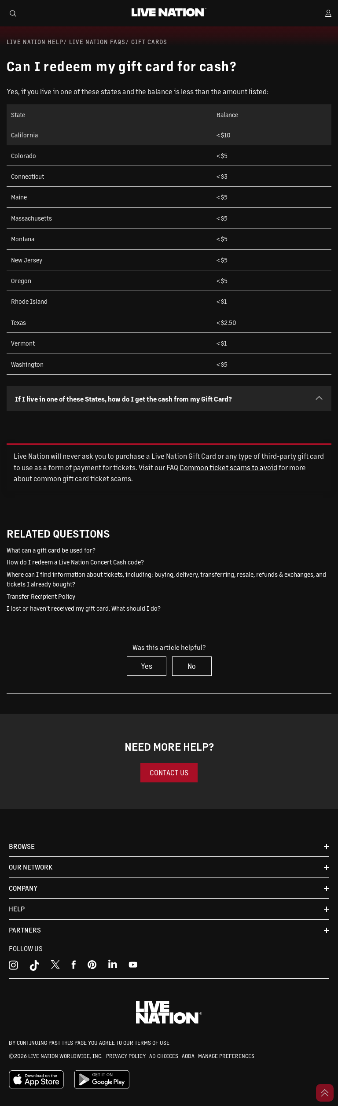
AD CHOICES (163, 1055)
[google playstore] (101, 1086)
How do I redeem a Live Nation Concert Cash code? (75, 562)
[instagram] (13, 966)
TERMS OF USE (152, 1042)
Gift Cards (149, 41)
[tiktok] (34, 966)
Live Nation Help (35, 41)
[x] (55, 966)
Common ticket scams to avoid (228, 467)
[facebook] (73, 966)
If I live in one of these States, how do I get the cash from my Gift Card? (123, 398)
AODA (188, 1055)
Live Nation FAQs (97, 41)
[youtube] (92, 966)
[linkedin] (112, 966)
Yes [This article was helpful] (146, 666)
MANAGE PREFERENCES (226, 1055)
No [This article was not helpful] (191, 666)
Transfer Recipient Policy (41, 596)
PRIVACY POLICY (126, 1055)
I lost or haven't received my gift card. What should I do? (84, 608)
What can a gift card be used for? (51, 550)
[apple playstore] (36, 1086)
